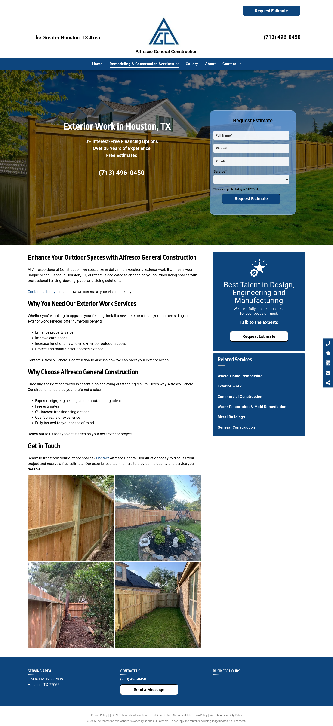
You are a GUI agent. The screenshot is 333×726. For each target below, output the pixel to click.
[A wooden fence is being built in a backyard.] (71, 518)
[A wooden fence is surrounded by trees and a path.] (71, 605)
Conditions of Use (159, 715)
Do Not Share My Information (129, 715)
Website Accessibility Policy (226, 715)
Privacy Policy (99, 715)
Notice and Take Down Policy (190, 715)
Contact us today (42, 292)
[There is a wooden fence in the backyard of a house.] (158, 605)
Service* (220, 171)
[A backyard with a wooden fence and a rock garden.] (158, 518)
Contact (102, 458)
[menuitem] (97, 64)
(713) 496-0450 (282, 37)
